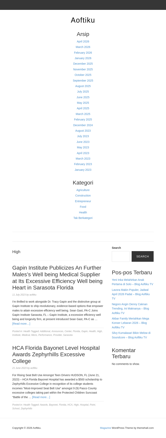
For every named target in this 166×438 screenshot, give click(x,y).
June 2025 (83, 97)
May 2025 (83, 102)
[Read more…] (21, 323)
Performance (45, 335)
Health (83, 212)
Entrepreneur (83, 201)
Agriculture (83, 190)
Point (92, 404)
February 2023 (83, 164)
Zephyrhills (26, 408)
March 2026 (83, 47)
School (16, 408)
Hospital (84, 404)
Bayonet (53, 404)
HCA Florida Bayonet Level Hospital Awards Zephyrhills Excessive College (56, 354)
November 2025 (83, 69)
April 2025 (83, 108)
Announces (57, 331)
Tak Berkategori (83, 217)
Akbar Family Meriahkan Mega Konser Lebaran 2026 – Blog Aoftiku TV (130, 323)
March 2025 (83, 114)
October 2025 (83, 74)
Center (68, 331)
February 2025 (83, 119)
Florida (76, 331)
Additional (45, 331)
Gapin (84, 331)
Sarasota (67, 335)
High (99, 331)
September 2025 (83, 80)
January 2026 (83, 58)
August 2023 (83, 130)
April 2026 (83, 41)
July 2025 (83, 91)
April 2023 (83, 153)
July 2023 (83, 136)
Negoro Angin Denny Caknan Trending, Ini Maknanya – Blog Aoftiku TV (130, 309)
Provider (57, 335)
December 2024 (83, 125)
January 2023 (83, 169)
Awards (44, 404)
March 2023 (83, 158)
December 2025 (83, 63)
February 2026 (83, 52)
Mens (34, 335)
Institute (16, 335)
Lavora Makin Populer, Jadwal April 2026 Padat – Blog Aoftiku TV (131, 294)
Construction (83, 195)
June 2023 (83, 141)
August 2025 (83, 86)
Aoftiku (83, 20)
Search (116, 247)
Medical (26, 335)
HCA (70, 404)
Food (83, 206)
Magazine (105, 427)
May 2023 (83, 147)
